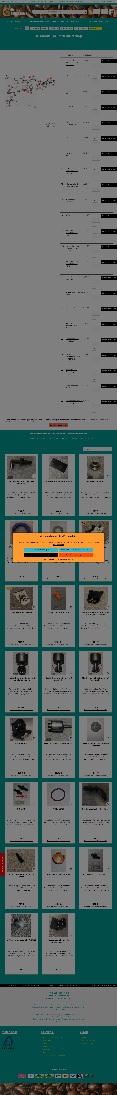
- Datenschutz (61, 559)
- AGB (70, 559)
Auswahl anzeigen (41, 550)
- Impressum (49, 559)
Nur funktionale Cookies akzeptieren (76, 550)
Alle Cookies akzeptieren (76, 555)
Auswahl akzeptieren (41, 555)
